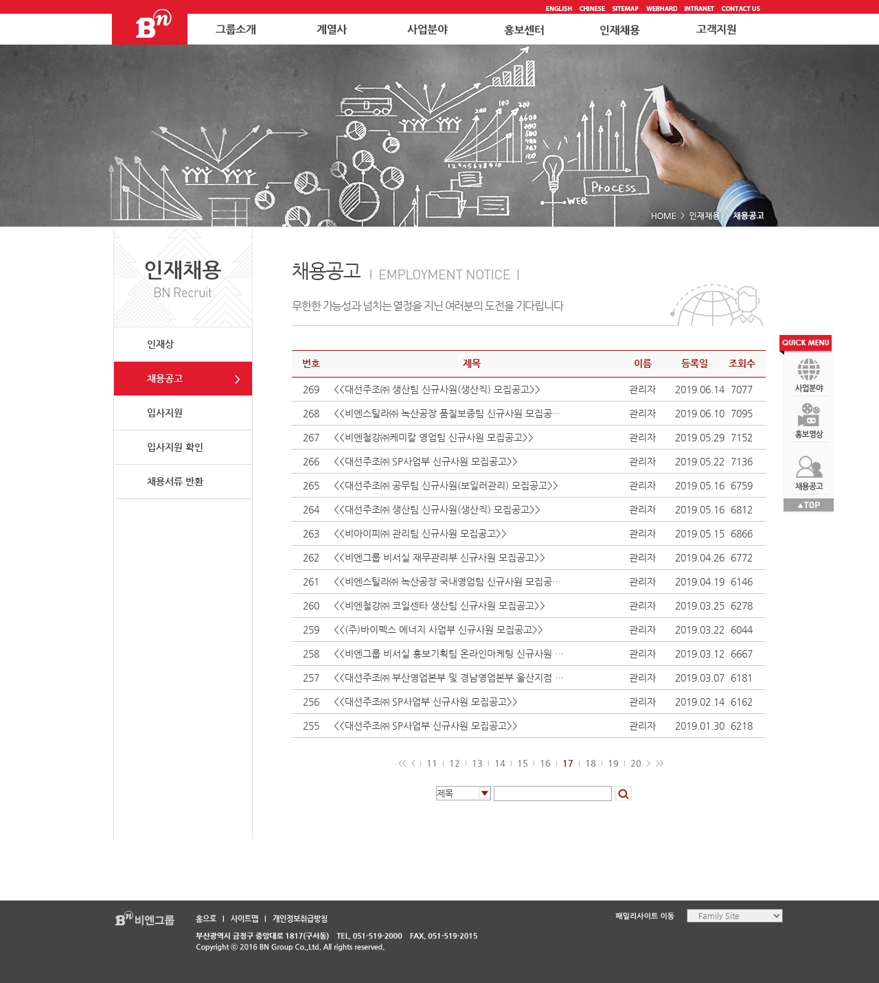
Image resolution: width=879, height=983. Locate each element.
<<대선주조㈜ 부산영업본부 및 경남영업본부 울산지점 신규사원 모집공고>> (451, 677)
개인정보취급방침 (300, 918)
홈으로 (206, 918)
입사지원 (165, 412)
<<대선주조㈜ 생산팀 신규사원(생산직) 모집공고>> (437, 389)
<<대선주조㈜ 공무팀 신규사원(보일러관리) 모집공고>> (446, 485)
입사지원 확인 (175, 446)
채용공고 (165, 378)
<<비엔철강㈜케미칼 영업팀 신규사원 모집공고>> (434, 437)
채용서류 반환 (175, 481)
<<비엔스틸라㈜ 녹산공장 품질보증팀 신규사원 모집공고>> (451, 413)
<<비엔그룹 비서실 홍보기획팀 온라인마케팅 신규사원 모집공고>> (451, 653)
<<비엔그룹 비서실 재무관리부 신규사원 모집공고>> (439, 557)
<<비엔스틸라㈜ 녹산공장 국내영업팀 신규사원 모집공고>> (451, 581)
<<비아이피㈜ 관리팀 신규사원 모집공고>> (420, 533)
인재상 (160, 343)
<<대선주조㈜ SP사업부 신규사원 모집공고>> (426, 461)
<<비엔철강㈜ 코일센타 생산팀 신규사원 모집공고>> (439, 605)
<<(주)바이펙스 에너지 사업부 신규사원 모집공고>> (438, 629)
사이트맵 (244, 918)
